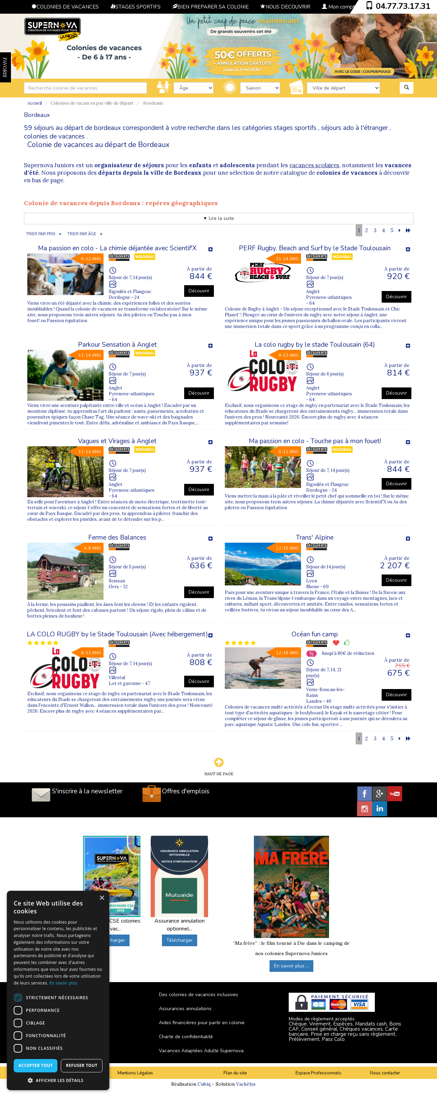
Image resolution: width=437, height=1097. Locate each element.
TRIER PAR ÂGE (81, 234)
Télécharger (112, 940)
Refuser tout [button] (81, 1065)
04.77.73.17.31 (403, 6)
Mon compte (340, 6)
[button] (58, 1080)
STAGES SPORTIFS (135, 6)
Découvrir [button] (199, 291)
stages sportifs (295, 127)
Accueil (34, 103)
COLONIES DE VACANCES (65, 6)
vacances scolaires (314, 165)
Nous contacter (385, 1073)
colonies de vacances (54, 136)
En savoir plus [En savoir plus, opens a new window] (63, 983)
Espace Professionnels (318, 1073)
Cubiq (203, 1084)
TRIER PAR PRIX (40, 234)
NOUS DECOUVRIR (285, 6)
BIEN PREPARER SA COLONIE (210, 6)
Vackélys (246, 1084)
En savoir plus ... (291, 966)
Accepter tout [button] (35, 1065)
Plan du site (235, 1073)
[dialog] (58, 990)
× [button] (101, 898)
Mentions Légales (135, 1073)
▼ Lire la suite (218, 218)
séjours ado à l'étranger (354, 127)
